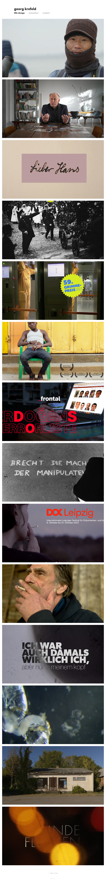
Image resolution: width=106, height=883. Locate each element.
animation (34, 13)
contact (46, 13)
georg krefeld (26, 9)
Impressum (53, 878)
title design (19, 13)
